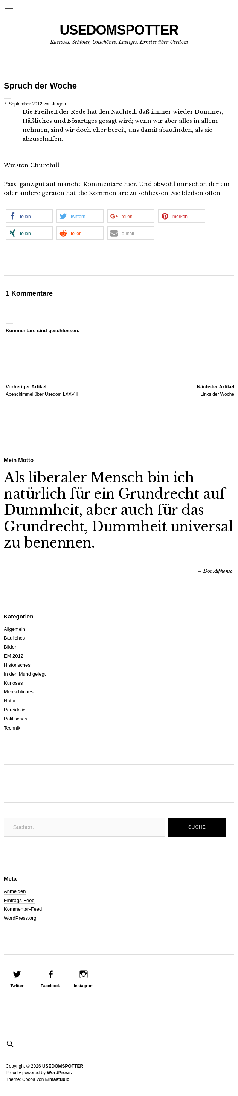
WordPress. (59, 1072)
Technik (12, 728)
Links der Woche (215, 390)
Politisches (15, 719)
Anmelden (15, 891)
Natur (10, 701)
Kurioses (13, 683)
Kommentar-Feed (23, 909)
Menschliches (19, 692)
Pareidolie (15, 710)
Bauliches (14, 638)
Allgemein (14, 629)
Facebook (50, 985)
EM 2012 (13, 656)
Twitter (16, 985)
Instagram (84, 985)
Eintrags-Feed (19, 900)
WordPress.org (20, 918)
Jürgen (59, 104)
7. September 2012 (23, 104)
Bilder (10, 647)
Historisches (17, 665)
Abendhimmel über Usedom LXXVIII (42, 390)
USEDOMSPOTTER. (63, 1066)
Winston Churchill (31, 165)
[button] (29, 216)
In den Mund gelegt (25, 674)
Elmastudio (57, 1079)
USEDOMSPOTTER (119, 30)
